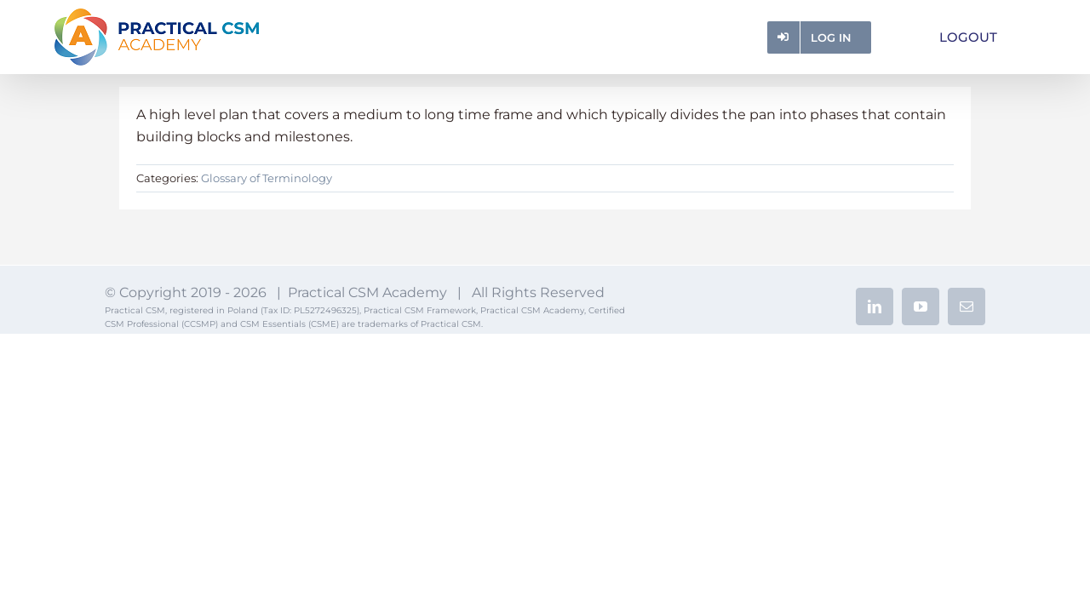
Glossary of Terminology (266, 178)
